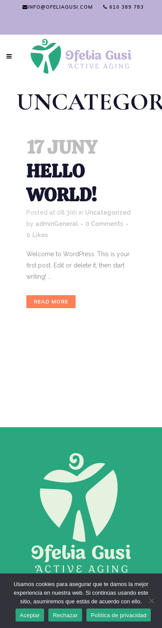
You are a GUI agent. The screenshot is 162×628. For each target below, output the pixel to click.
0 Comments (104, 223)
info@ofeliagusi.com (57, 7)
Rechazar (65, 615)
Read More (51, 301)
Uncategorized (107, 212)
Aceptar (30, 615)
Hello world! (61, 183)
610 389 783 (123, 7)
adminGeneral (56, 223)
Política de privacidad (118, 615)
